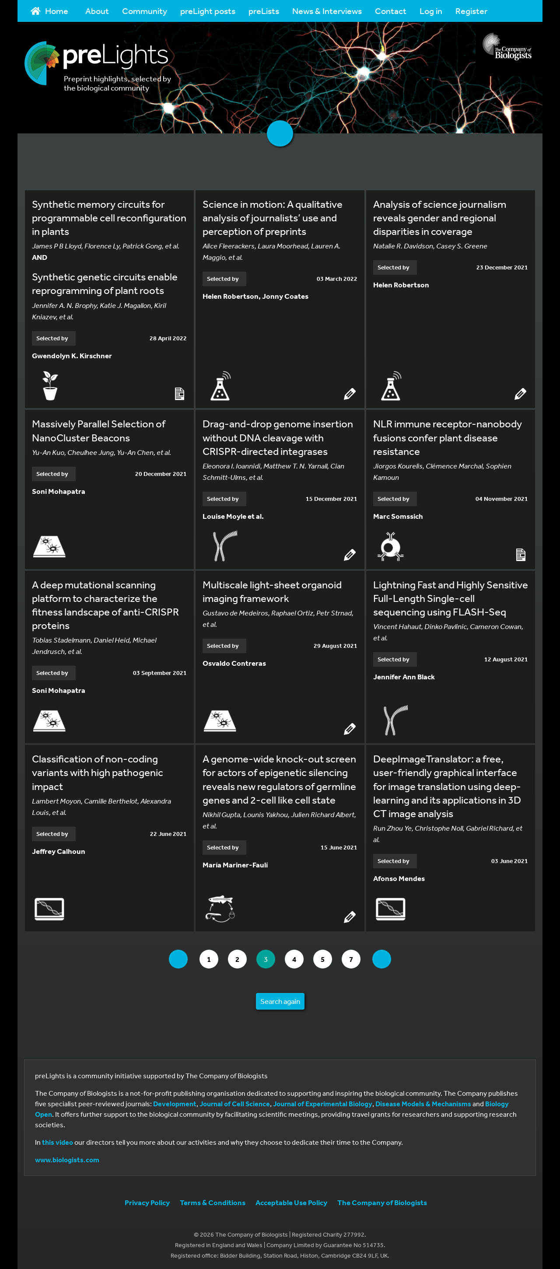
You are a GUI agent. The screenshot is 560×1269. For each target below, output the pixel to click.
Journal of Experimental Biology (322, 1101)
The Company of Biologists (382, 1200)
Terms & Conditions (212, 1200)
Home (49, 11)
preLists (263, 11)
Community (144, 11)
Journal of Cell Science (235, 1101)
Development (174, 1101)
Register (471, 11)
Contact (390, 11)
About (97, 11)
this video (57, 1140)
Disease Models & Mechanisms (423, 1101)
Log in (431, 11)
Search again (280, 998)
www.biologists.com (67, 1157)
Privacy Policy (147, 1200)
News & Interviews (327, 11)
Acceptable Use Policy (291, 1200)
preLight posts (207, 11)
